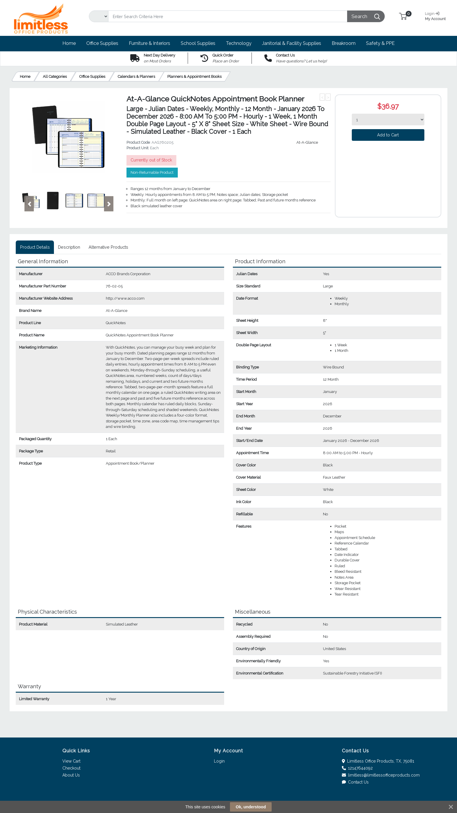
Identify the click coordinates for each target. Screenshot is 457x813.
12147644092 (357, 768)
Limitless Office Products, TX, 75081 (378, 761)
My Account (437, 15)
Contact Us (355, 782)
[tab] (35, 247)
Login (219, 761)
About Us (71, 775)
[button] (403, 16)
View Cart (71, 761)
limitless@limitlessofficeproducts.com (381, 775)
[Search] (227, 16)
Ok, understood (251, 807)
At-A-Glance (307, 142)
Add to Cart (388, 135)
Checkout (71, 768)
